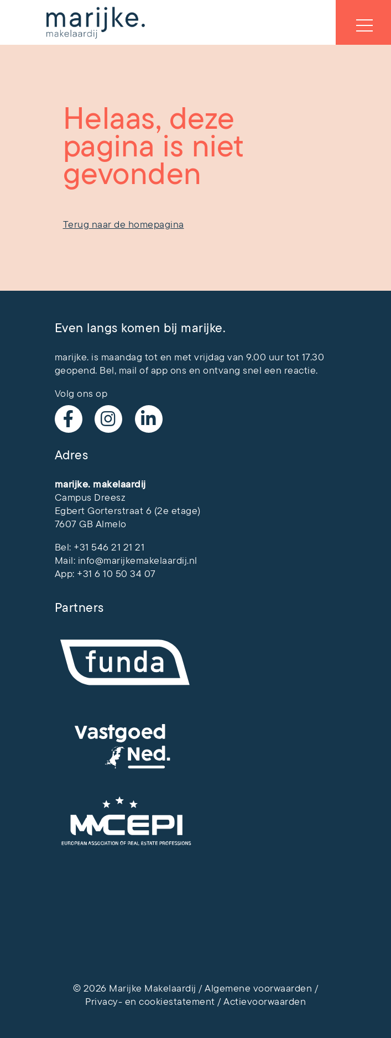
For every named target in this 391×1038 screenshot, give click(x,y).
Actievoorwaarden (264, 1001)
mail (128, 370)
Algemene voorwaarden (258, 988)
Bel (107, 370)
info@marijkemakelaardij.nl (137, 560)
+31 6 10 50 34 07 (116, 574)
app (159, 370)
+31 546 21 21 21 (109, 547)
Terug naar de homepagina (123, 224)
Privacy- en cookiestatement (150, 1001)
